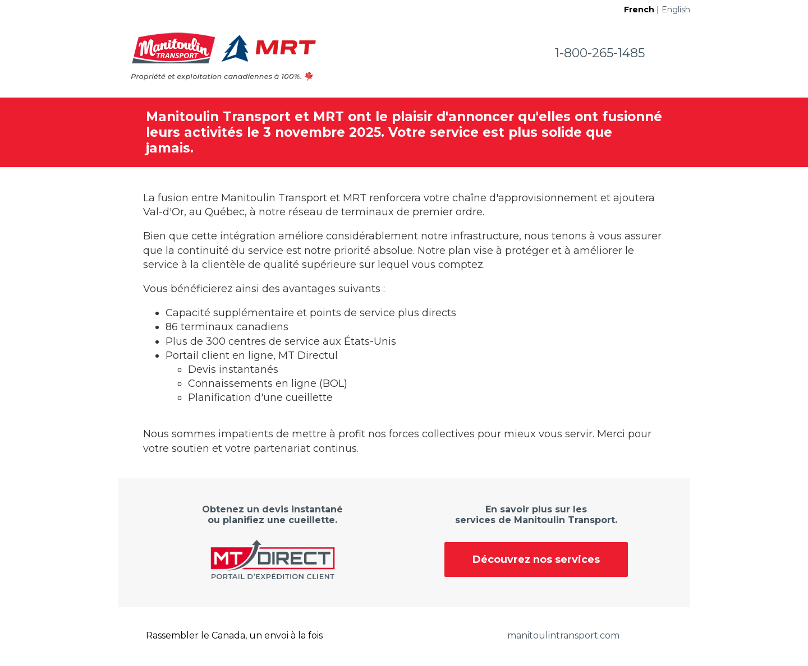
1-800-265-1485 (600, 53)
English (676, 9)
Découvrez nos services (536, 559)
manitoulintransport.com (563, 635)
